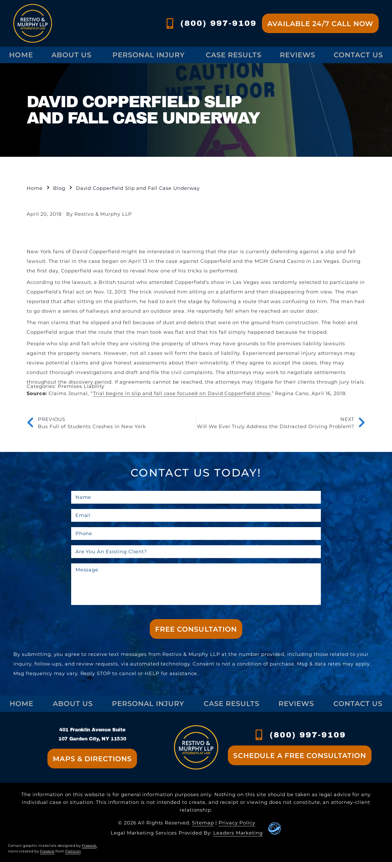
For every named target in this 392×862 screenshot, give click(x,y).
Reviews (297, 55)
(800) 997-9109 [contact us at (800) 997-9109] (218, 23)
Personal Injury (149, 55)
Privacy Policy (237, 823)
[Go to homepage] (32, 23)
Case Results (233, 55)
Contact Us (357, 703)
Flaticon (73, 851)
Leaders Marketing (237, 833)
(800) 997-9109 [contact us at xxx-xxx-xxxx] (308, 735)
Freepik (89, 846)
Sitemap (203, 823)
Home (21, 55)
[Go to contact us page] (320, 23)
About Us (72, 55)
